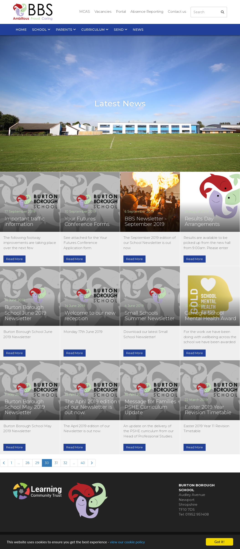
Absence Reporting (146, 11)
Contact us (177, 11)
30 (47, 463)
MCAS (84, 11)
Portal (121, 11)
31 (56, 463)
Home (21, 30)
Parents (66, 30)
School (41, 30)
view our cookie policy (127, 542)
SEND (120, 30)
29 (37, 463)
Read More (14, 259)
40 (83, 463)
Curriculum (94, 30)
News (138, 30)
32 (65, 463)
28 (28, 463)
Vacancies (102, 11)
